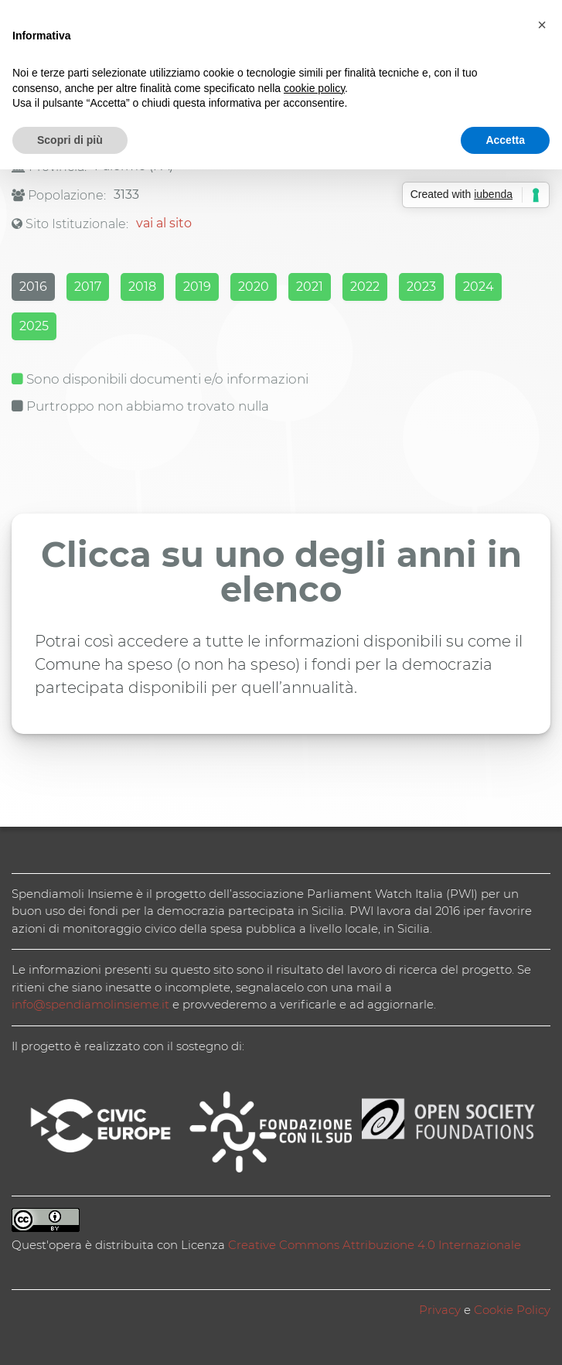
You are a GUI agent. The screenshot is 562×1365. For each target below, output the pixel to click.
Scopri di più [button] (70, 140)
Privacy (440, 1309)
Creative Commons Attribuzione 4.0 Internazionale (374, 1244)
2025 (34, 326)
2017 (87, 286)
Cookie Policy (512, 1309)
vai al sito (164, 223)
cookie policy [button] (314, 88)
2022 (365, 286)
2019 (197, 286)
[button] (542, 24)
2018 (142, 286)
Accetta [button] (505, 140)
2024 (478, 286)
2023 (421, 286)
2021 (309, 286)
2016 (33, 286)
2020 (253, 286)
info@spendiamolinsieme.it (90, 1004)
